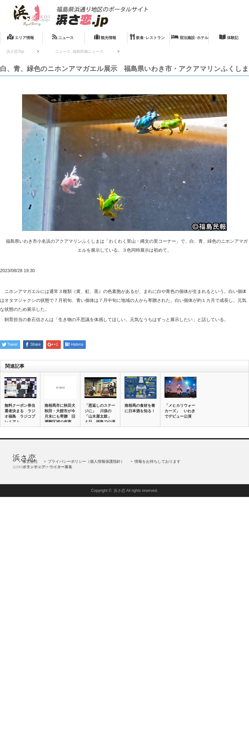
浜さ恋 (24, 457)
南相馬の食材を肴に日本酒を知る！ (139, 408)
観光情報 (105, 37)
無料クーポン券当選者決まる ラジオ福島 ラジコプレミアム (19, 413)
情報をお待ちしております (157, 461)
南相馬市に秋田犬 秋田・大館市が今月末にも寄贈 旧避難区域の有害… (60, 413)
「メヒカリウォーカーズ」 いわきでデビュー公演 (180, 411)
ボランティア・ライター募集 (47, 467)
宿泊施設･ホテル (189, 37)
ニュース (63, 37)
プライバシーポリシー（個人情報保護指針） (86, 461)
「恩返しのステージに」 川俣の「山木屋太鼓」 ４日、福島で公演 (99, 413)
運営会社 (30, 461)
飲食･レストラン (147, 37)
